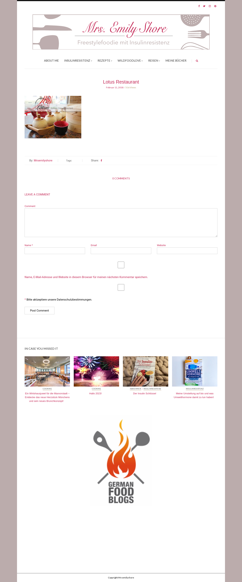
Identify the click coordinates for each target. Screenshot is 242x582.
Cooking (47, 389)
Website (161, 245)
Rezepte (104, 60)
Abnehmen (135, 389)
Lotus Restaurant (121, 81)
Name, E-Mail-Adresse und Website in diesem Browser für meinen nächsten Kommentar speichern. (86, 277)
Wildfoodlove (129, 60)
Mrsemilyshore (43, 160)
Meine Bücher (175, 60)
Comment (30, 206)
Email (94, 245)
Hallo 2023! (95, 393)
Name (29, 245)
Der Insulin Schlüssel (144, 393)
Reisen (153, 60)
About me (51, 60)
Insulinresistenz (77, 60)
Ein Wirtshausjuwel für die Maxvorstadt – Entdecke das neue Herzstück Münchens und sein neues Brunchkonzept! (47, 397)
